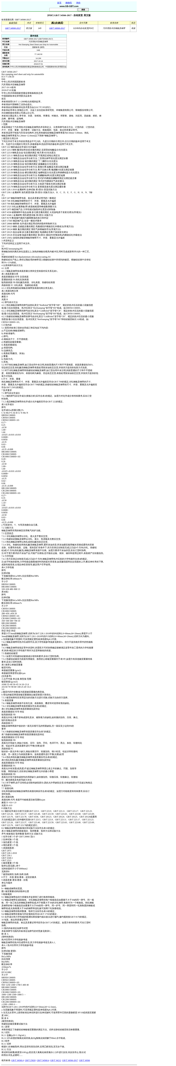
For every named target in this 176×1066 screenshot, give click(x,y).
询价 (78, 3)
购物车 (69, 3)
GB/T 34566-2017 (13, 28)
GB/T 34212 (55, 1060)
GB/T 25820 (30, 1060)
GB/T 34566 (84, 1060)
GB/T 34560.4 (17, 1060)
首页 (59, 3)
